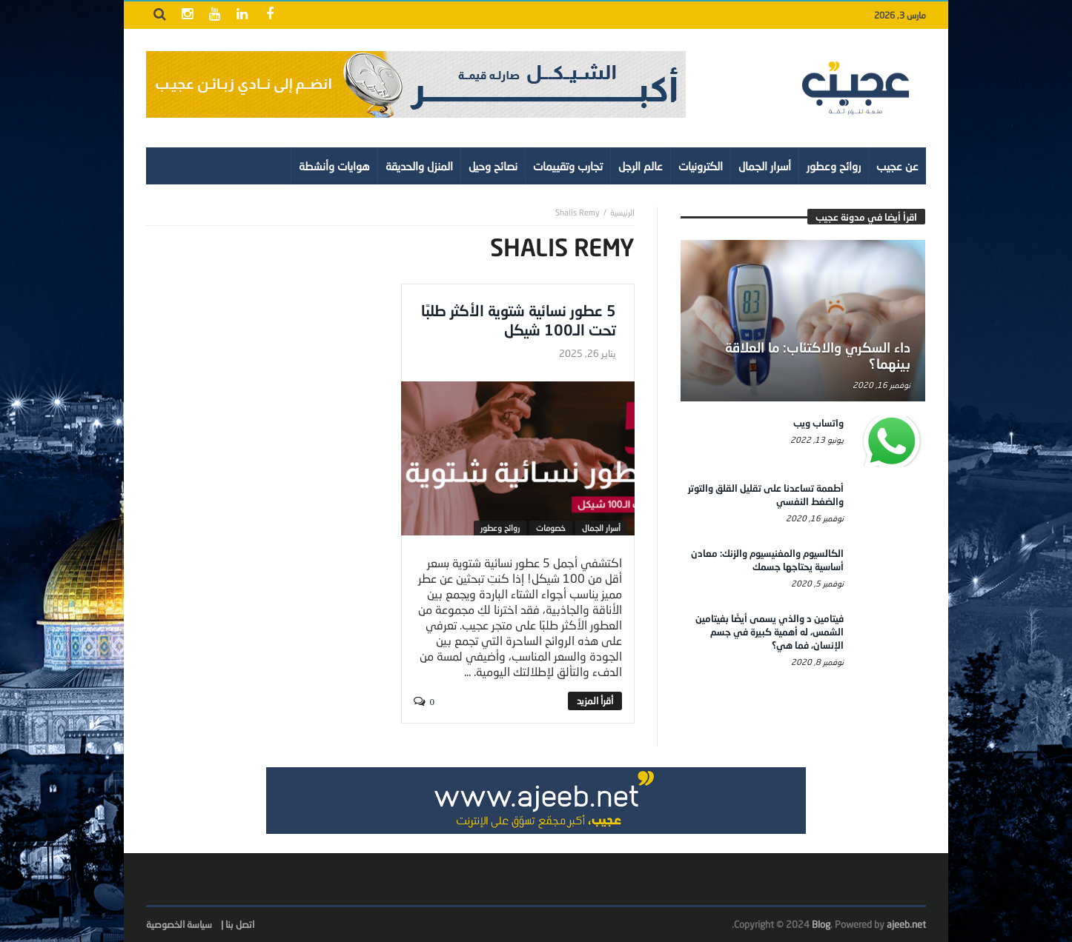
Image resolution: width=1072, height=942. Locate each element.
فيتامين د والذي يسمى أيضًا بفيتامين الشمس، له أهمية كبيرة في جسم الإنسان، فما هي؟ (769, 631)
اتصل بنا (239, 924)
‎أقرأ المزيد (595, 700)
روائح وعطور (500, 527)
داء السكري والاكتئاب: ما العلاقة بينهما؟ (817, 355)
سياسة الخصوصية (179, 924)
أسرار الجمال (601, 527)
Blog (821, 924)
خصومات (551, 527)
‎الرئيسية (622, 212)
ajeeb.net (906, 924)
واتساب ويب (818, 423)
